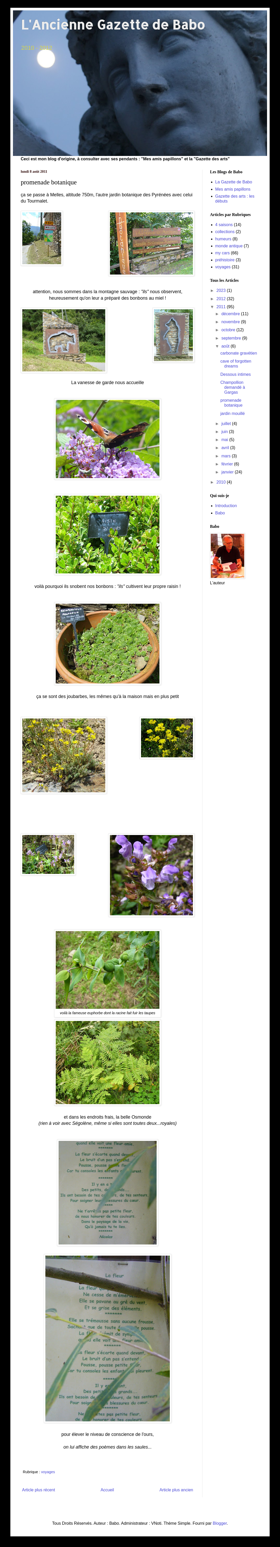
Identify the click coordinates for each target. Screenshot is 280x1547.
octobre (228, 330)
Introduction (226, 505)
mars (226, 456)
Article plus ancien (176, 1490)
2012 (221, 299)
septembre (231, 338)
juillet (226, 423)
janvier (228, 472)
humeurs (223, 239)
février (227, 464)
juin (225, 431)
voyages (48, 1472)
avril (225, 447)
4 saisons (224, 224)
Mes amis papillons (232, 189)
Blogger (220, 1523)
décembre (231, 314)
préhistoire (225, 260)
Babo (220, 513)
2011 (221, 307)
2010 (221, 482)
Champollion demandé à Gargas (232, 387)
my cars (222, 253)
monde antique (229, 246)
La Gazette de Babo (233, 182)
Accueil (107, 1490)
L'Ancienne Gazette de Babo (113, 24)
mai (225, 439)
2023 (221, 290)
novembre (231, 322)
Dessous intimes (235, 374)
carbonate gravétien (238, 353)
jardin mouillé (232, 413)
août (226, 346)
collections (225, 231)
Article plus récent (38, 1490)
